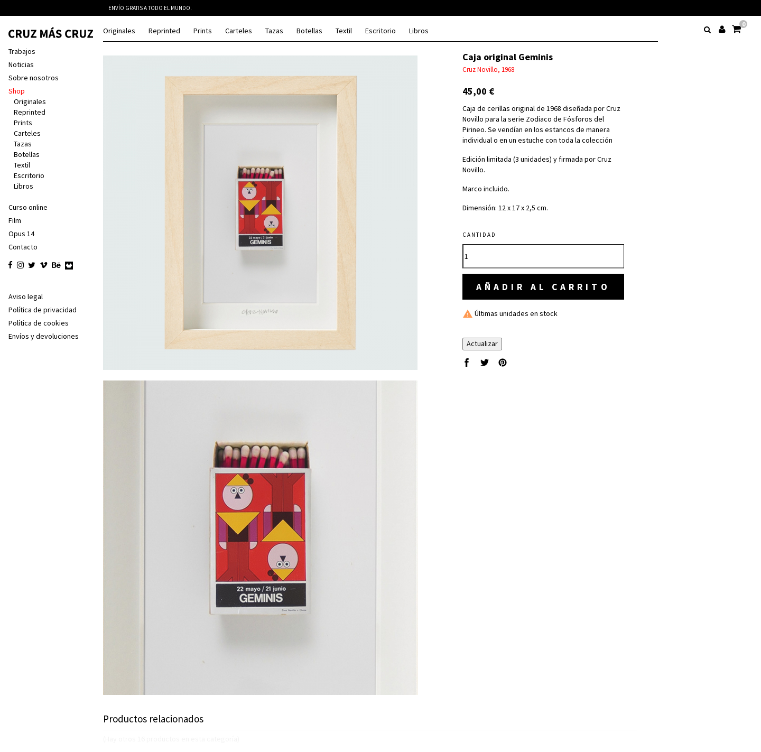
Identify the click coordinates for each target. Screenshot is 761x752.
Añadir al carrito (546, 287)
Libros (419, 30)
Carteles (238, 30)
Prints (202, 30)
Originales (119, 30)
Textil (344, 30)
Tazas (274, 30)
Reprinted (164, 30)
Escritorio (380, 30)
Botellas (309, 30)
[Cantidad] (546, 256)
